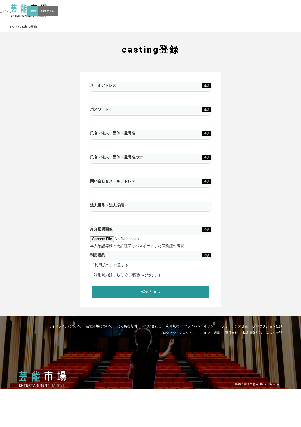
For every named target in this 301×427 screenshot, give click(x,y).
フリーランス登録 (235, 348)
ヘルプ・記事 (210, 354)
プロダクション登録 (267, 348)
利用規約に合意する (115, 277)
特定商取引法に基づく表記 (262, 354)
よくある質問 (127, 348)
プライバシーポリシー (200, 348)
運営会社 (231, 354)
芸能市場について (99, 348)
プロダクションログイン (177, 354)
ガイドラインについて (64, 348)
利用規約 (105, 287)
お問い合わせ (151, 348)
